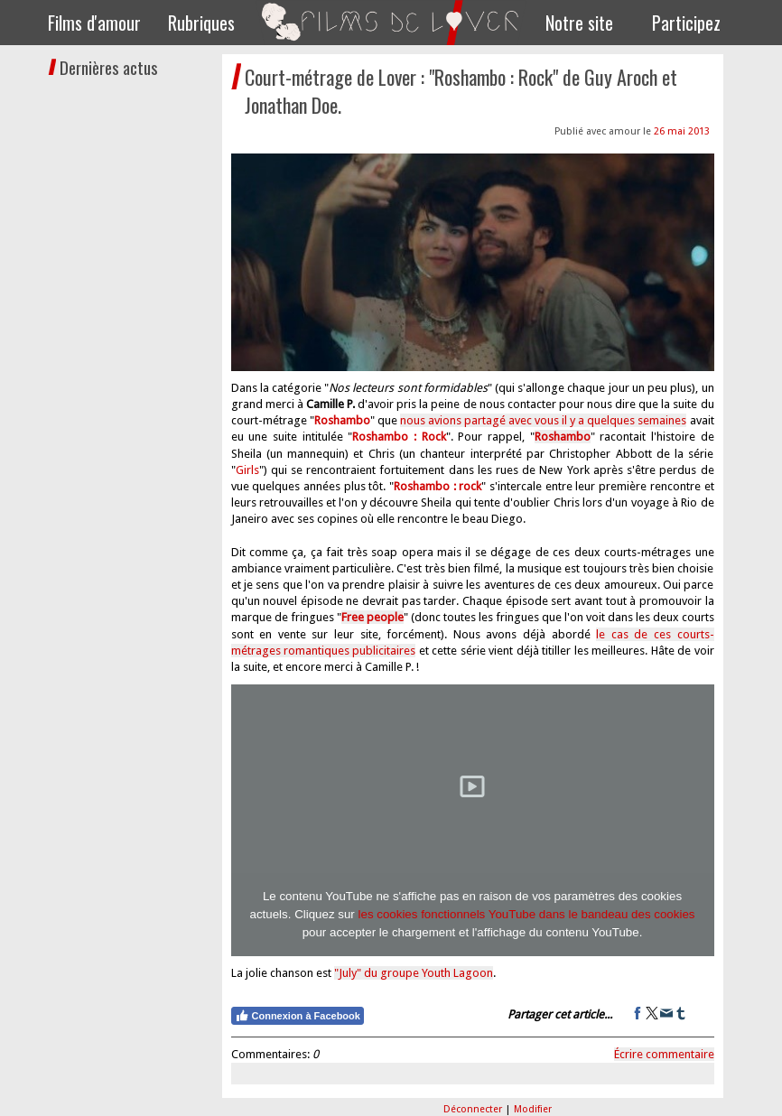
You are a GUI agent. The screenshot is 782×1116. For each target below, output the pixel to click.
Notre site (579, 22)
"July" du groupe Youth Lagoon (413, 973)
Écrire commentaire (664, 1054)
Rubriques (201, 22)
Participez (686, 22)
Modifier (533, 1109)
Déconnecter (474, 1109)
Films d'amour (94, 22)
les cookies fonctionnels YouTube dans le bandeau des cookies (526, 914)
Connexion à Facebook (297, 1016)
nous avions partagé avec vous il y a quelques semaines (543, 420)
